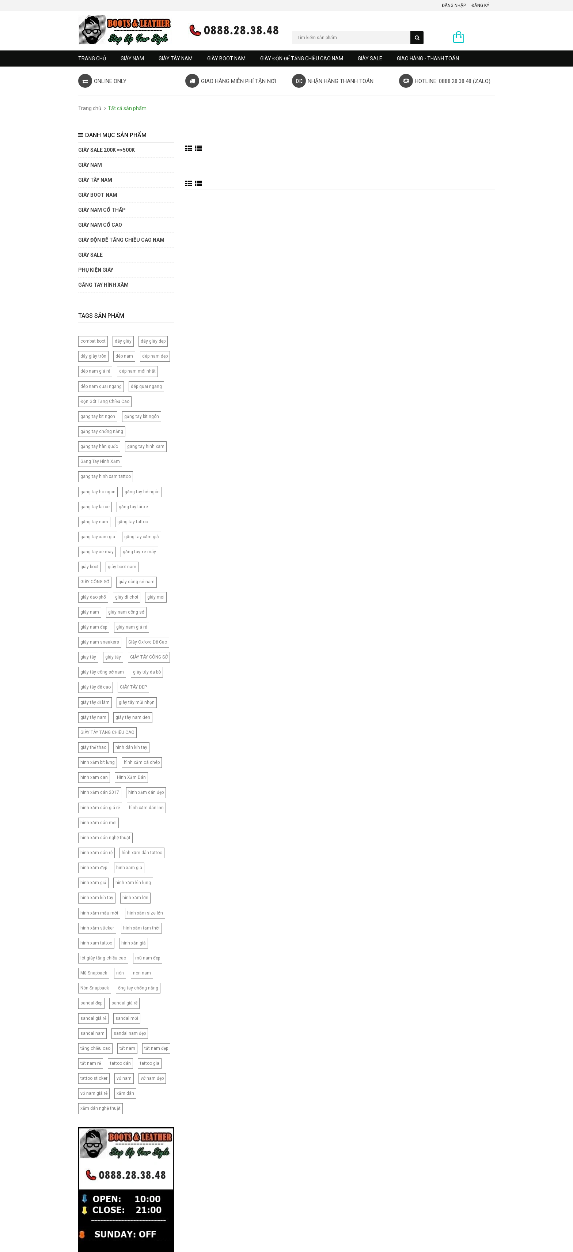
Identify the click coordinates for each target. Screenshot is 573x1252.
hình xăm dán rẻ (96, 852)
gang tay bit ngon (97, 416)
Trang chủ (92, 58)
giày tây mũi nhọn (137, 702)
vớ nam (124, 1078)
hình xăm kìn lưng (133, 882)
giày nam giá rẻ (131, 627)
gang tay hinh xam (145, 446)
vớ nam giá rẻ (93, 1093)
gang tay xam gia (97, 536)
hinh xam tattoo (96, 943)
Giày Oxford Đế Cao (147, 642)
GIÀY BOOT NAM (226, 58)
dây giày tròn (93, 356)
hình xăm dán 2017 (99, 792)
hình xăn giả (133, 943)
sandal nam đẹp (130, 1033)
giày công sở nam (136, 581)
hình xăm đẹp (93, 867)
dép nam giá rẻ (95, 371)
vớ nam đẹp (152, 1078)
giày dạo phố (93, 597)
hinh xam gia (129, 867)
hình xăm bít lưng (97, 762)
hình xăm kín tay (96, 897)
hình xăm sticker (97, 928)
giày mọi (155, 597)
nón (120, 973)
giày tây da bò (147, 672)
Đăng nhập (454, 5)
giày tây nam (93, 717)
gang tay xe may (97, 551)
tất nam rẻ (90, 1063)
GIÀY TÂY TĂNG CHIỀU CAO (107, 732)
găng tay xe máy (139, 551)
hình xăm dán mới (98, 822)
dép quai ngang (146, 386)
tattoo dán (120, 1063)
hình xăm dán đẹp (146, 792)
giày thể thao (93, 747)
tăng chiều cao (95, 1048)
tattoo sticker (93, 1078)
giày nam (89, 612)
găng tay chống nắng (101, 431)
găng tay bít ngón (141, 416)
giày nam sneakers (99, 642)
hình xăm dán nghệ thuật (105, 837)
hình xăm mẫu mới (99, 913)
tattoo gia (149, 1063)
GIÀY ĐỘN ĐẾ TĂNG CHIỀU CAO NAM (301, 58)
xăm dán (125, 1093)
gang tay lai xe (95, 506)
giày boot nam (122, 566)
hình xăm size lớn (145, 913)
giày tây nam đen (132, 717)
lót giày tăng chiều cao (103, 958)
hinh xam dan (94, 777)
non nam (142, 973)
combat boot (93, 341)
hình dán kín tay (131, 747)
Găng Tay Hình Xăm (100, 461)
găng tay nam (94, 521)
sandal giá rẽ (124, 1003)
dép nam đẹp (155, 356)
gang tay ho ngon (97, 491)
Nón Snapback (94, 988)
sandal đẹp (91, 1003)
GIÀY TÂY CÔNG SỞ (149, 657)
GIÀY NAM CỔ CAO (100, 225)
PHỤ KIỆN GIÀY (95, 270)
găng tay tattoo (132, 521)
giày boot (89, 566)
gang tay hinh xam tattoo (105, 476)
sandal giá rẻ (93, 1018)
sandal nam (92, 1033)
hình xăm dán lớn (146, 807)
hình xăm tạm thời (141, 928)
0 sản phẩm (481, 38)
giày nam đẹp (93, 627)
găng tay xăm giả (141, 536)
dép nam (124, 356)
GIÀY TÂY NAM (176, 58)
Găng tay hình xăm (103, 285)
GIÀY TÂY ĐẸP (133, 687)
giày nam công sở (126, 612)
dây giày (123, 341)
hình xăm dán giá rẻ (100, 807)
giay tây (88, 657)
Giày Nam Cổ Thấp (102, 210)
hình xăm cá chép (142, 762)
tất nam (127, 1048)
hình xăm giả (93, 882)
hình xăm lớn (135, 897)
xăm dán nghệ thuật (100, 1108)
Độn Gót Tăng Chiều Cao (104, 401)
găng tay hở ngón (142, 491)
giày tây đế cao (95, 687)
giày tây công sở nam (102, 672)
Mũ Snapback (93, 973)
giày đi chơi (126, 597)
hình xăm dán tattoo (142, 852)
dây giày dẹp (153, 341)
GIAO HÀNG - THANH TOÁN (428, 58)
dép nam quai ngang (101, 386)
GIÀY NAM (132, 58)
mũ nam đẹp (147, 958)
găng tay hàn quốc (99, 446)
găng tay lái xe (133, 506)
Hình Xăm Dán (131, 777)
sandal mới (126, 1018)
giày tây (113, 657)
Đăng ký (480, 5)
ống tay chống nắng (138, 988)
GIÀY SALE (370, 58)
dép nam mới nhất (137, 371)
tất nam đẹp (156, 1048)
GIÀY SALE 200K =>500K (106, 150)
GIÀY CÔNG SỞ (94, 581)
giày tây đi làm (95, 702)
